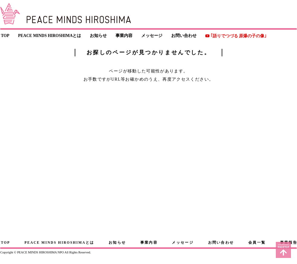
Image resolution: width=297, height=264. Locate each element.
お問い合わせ (184, 35)
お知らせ (98, 35)
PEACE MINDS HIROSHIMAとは (49, 35)
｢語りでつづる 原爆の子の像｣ (238, 36)
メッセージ (151, 35)
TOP (5, 35)
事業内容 (124, 35)
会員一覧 (257, 243)
